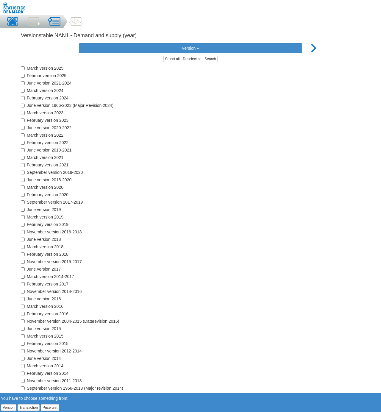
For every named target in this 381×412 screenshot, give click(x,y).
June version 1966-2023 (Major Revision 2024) (67, 105)
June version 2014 (41, 358)
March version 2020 (42, 187)
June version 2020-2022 (46, 127)
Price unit (50, 407)
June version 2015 (41, 328)
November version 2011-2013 (51, 380)
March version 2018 (42, 246)
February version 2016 (44, 313)
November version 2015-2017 (51, 261)
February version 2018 (44, 254)
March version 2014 (42, 365)
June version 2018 (41, 239)
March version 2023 (42, 112)
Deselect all (192, 59)
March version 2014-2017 (47, 276)
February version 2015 (44, 343)
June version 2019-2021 (46, 150)
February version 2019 (44, 224)
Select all (172, 59)
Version (190, 48)
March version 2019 (42, 217)
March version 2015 (42, 336)
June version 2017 (41, 269)
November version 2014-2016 (51, 291)
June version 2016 (41, 298)
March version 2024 (42, 90)
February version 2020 (44, 194)
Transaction (28, 407)
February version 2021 (44, 165)
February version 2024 (44, 98)
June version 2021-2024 (46, 83)
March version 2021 (42, 157)
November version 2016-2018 (51, 232)
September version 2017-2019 (52, 202)
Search (210, 59)
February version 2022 (44, 142)
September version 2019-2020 (52, 172)
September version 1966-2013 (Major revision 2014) (72, 388)
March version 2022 (42, 135)
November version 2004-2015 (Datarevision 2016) (70, 321)
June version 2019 (41, 209)
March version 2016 (42, 306)
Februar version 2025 (43, 75)
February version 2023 (44, 120)
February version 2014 (44, 373)
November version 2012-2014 (51, 351)
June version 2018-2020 (46, 179)
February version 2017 (44, 284)
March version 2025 (42, 68)
